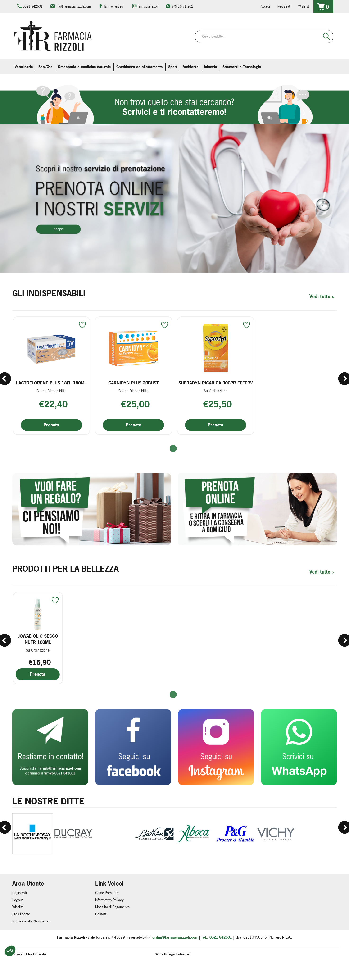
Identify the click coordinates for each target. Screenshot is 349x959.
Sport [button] (172, 66)
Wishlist (303, 6)
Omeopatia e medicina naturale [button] (84, 66)
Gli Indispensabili (48, 293)
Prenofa (39, 953)
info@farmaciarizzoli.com (73, 6)
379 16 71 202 (182, 6)
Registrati (284, 6)
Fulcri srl (183, 953)
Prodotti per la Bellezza (65, 568)
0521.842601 (33, 6)
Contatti (101, 913)
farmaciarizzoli (114, 6)
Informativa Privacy (109, 899)
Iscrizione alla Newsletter (31, 920)
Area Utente (21, 913)
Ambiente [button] (191, 66)
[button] (174, 448)
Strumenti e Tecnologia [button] (241, 66)
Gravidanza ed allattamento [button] (139, 66)
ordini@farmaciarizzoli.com (175, 936)
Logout (17, 899)
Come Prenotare (107, 892)
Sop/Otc (45, 66)
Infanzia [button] (210, 66)
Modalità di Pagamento (112, 906)
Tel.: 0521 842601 (216, 936)
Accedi (265, 6)
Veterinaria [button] (24, 66)
